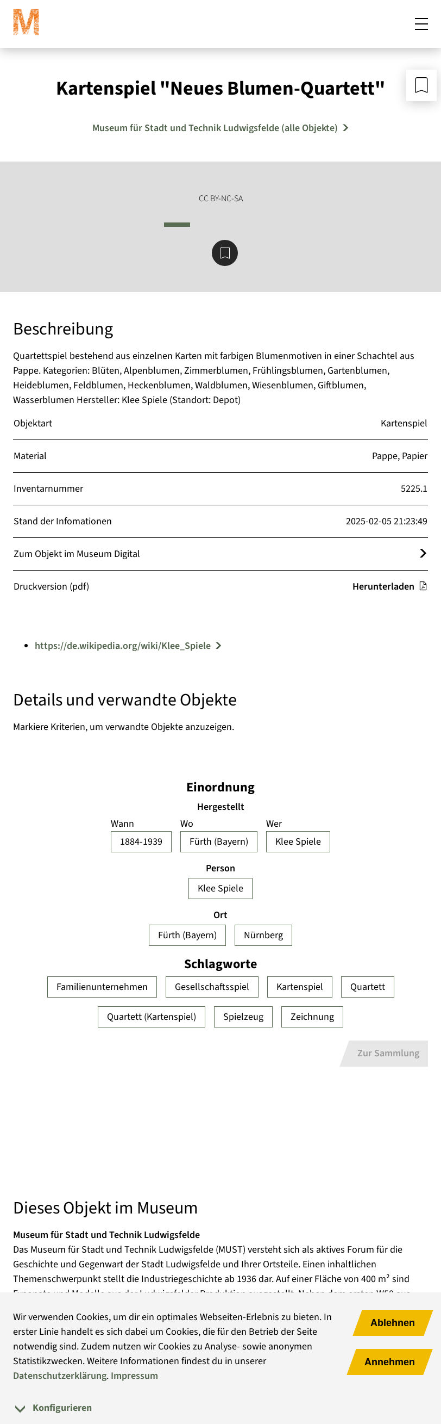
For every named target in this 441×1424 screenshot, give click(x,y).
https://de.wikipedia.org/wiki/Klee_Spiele (123, 646)
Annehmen (389, 1362)
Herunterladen (389, 586)
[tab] (220, 1408)
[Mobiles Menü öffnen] (421, 23)
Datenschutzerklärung (59, 1376)
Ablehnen (392, 1322)
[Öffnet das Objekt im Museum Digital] (423, 554)
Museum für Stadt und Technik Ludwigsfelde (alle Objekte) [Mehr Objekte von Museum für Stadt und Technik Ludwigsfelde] (215, 128)
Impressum (134, 1376)
